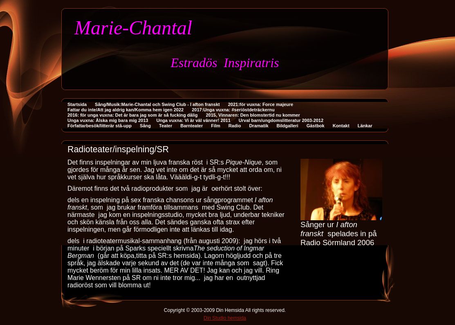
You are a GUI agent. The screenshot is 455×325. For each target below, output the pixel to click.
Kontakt (341, 125)
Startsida (77, 104)
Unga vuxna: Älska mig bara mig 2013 (107, 120)
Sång (145, 125)
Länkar (365, 125)
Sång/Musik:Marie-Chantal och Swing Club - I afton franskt (157, 104)
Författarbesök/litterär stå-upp (99, 125)
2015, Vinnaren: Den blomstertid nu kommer (253, 115)
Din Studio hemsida (225, 318)
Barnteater (191, 125)
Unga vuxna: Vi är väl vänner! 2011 (193, 120)
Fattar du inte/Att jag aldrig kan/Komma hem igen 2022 (125, 109)
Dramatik (258, 125)
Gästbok (316, 125)
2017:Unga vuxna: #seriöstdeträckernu (233, 109)
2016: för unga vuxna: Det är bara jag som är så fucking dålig (132, 115)
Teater (165, 125)
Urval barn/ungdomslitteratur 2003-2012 (281, 120)
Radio (235, 125)
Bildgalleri (287, 125)
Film (215, 125)
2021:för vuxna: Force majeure (261, 104)
